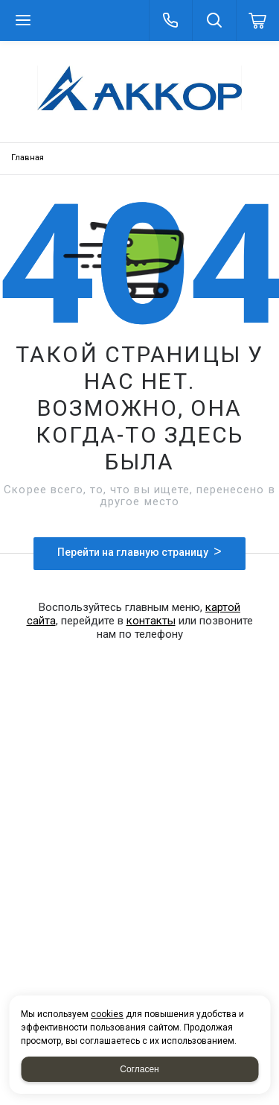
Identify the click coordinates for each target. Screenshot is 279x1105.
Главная (27, 157)
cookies (107, 1014)
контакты (151, 620)
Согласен (139, 1069)
